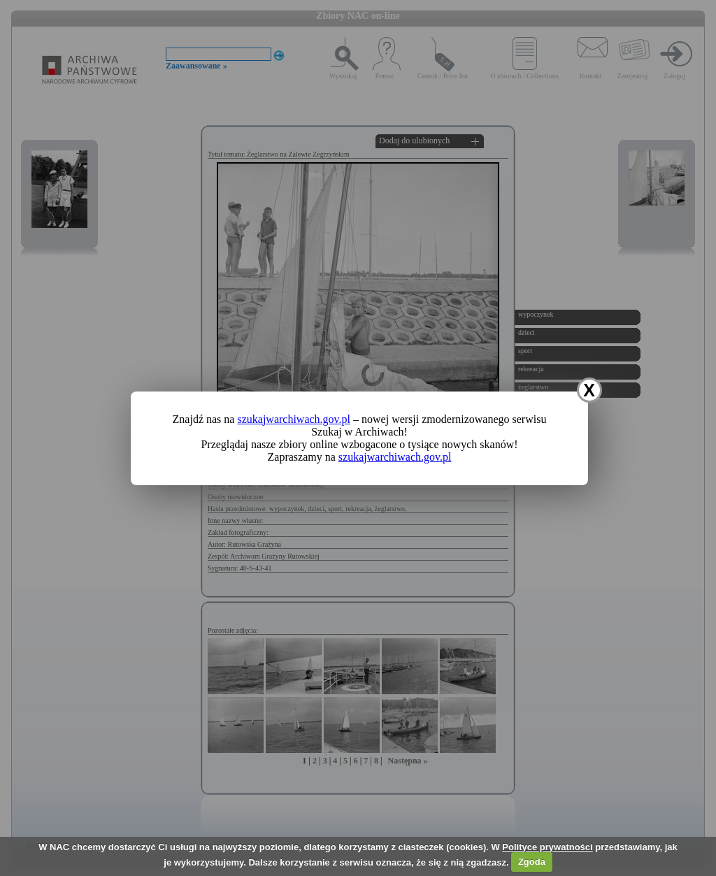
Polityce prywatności (547, 847)
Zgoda (531, 861)
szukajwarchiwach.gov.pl (293, 419)
